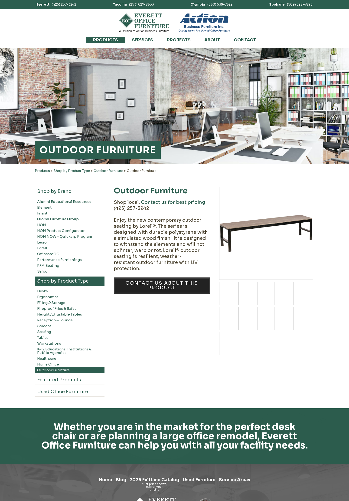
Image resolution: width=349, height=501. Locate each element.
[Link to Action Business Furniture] (204, 22)
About (212, 40)
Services (142, 40)
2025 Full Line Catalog (152, 481)
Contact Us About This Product (162, 285)
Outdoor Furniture (108, 171)
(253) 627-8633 (133, 4)
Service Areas (244, 481)
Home (95, 481)
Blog (114, 481)
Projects (178, 40)
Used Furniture (203, 481)
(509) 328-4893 (291, 4)
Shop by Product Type (71, 171)
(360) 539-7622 (211, 4)
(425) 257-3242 (56, 4)
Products (105, 40)
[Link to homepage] (144, 22)
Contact (245, 40)
